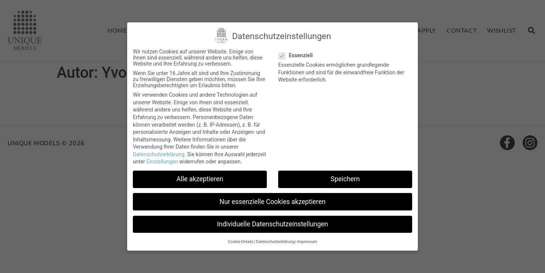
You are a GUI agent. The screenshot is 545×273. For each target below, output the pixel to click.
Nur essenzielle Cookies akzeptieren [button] (272, 202)
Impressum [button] (307, 241)
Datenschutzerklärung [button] (275, 241)
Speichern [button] (345, 179)
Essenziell (298, 55)
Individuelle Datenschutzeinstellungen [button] (272, 224)
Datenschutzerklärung (158, 154)
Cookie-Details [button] (240, 241)
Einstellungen (162, 161)
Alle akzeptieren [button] (199, 179)
